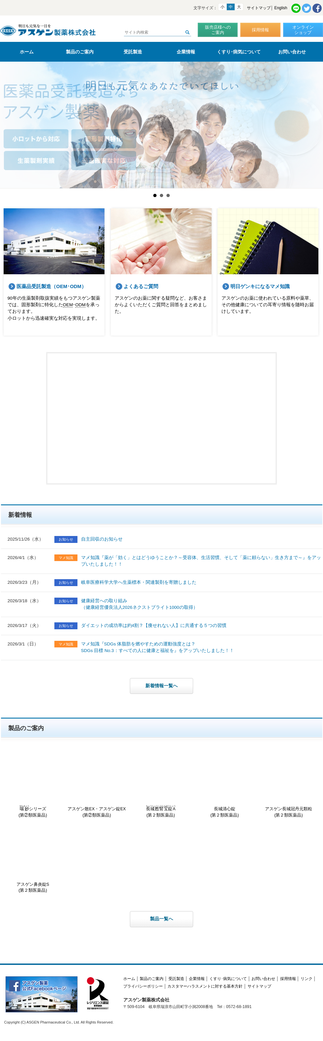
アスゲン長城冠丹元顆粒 (289, 785)
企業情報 (186, 51)
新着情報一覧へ (161, 685)
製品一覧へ (161, 918)
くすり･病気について (239, 51)
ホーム (27, 51)
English (280, 8)
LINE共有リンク (296, 8)
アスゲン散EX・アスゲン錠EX (97, 785)
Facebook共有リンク (317, 8)
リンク (306, 978)
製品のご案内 (80, 51)
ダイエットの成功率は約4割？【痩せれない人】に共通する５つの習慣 (154, 625)
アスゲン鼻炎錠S (33, 860)
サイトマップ (259, 8)
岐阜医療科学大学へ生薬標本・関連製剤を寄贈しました (138, 582)
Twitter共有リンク (306, 8)
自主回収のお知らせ (102, 539)
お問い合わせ (292, 51)
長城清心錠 (225, 785)
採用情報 (260, 29)
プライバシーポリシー (143, 986)
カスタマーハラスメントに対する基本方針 (205, 986)
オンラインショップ (303, 30)
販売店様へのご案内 (218, 30)
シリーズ (33, 785)
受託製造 (133, 51)
